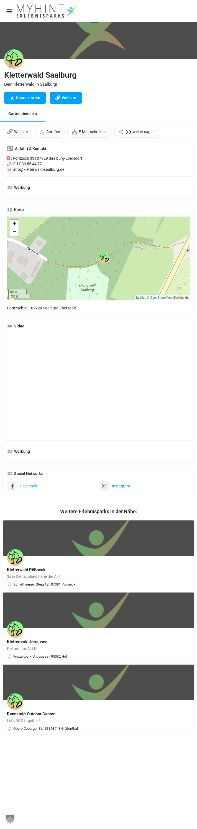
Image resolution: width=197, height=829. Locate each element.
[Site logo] (47, 11)
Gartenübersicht (22, 113)
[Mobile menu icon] (9, 11)
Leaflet (140, 297)
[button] (10, 819)
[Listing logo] (14, 59)
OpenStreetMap (161, 297)
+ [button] (14, 224)
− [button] (14, 232)
